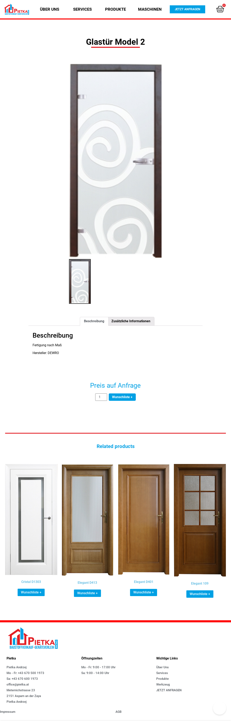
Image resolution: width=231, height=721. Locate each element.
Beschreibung (94, 321)
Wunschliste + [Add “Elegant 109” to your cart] (200, 594)
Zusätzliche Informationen (130, 321)
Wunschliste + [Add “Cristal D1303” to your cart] (31, 592)
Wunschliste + (122, 397)
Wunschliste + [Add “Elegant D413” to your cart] (87, 593)
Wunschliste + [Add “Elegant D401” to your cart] (143, 592)
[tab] (94, 321)
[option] (115, 161)
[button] (49, 9)
